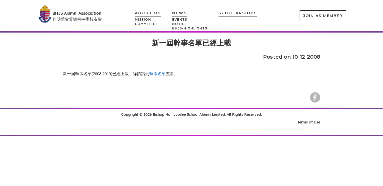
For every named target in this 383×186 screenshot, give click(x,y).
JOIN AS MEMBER (323, 15)
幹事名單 (157, 74)
